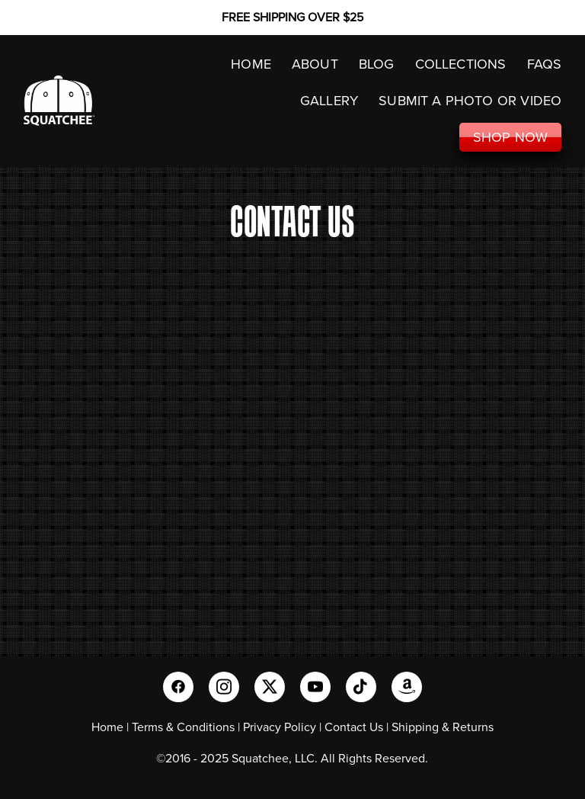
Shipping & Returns (443, 726)
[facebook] (178, 687)
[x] (269, 687)
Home (107, 726)
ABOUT (315, 63)
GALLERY (329, 100)
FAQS (544, 63)
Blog (377, 63)
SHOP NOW (510, 136)
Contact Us (353, 726)
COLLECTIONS (461, 63)
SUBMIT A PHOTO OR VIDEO (470, 100)
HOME (251, 63)
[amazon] (407, 687)
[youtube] (315, 687)
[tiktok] (361, 687)
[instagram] (224, 687)
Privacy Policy (279, 726)
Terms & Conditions (183, 726)
